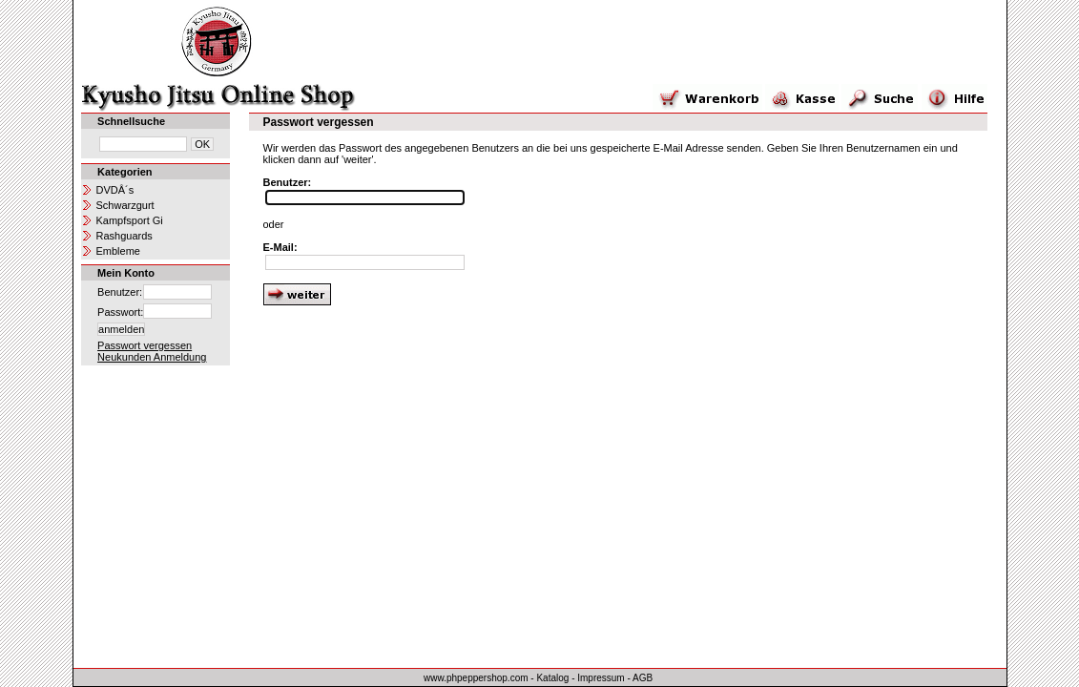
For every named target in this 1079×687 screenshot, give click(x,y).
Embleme (118, 251)
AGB (643, 678)
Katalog (552, 678)
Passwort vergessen (144, 345)
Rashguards (124, 235)
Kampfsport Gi (129, 220)
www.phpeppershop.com (476, 678)
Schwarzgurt (125, 205)
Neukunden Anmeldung (151, 357)
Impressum (600, 678)
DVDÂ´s (115, 190)
